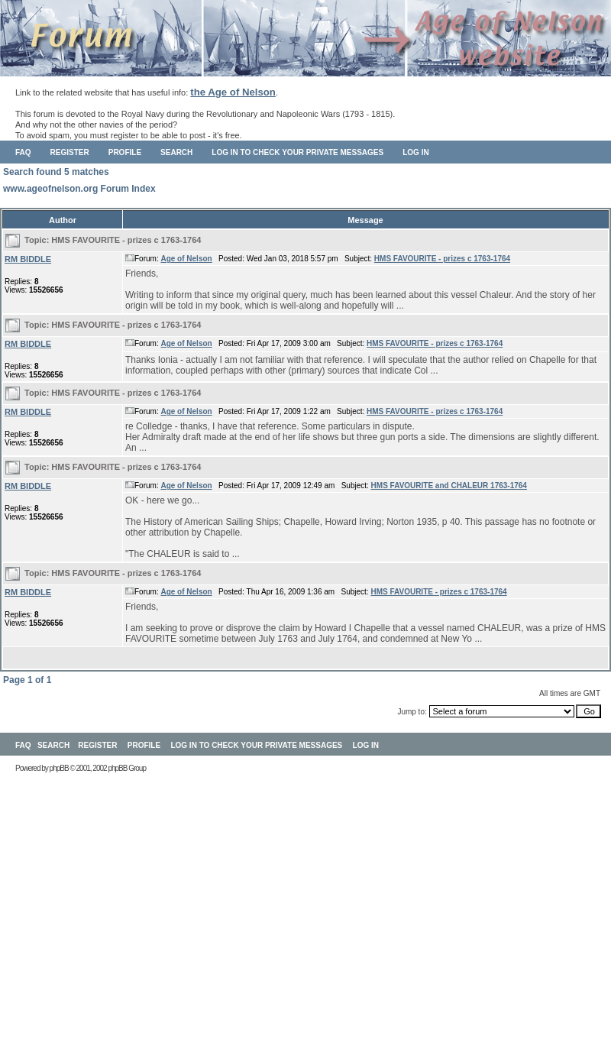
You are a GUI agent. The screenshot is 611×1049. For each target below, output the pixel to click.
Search (176, 152)
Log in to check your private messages (297, 152)
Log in (415, 152)
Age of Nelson (186, 258)
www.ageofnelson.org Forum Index (79, 188)
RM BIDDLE (28, 259)
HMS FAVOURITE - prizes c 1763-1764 (126, 239)
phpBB (59, 768)
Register (69, 152)
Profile (124, 152)
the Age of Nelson (233, 92)
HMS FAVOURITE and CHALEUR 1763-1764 (449, 485)
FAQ (23, 152)
